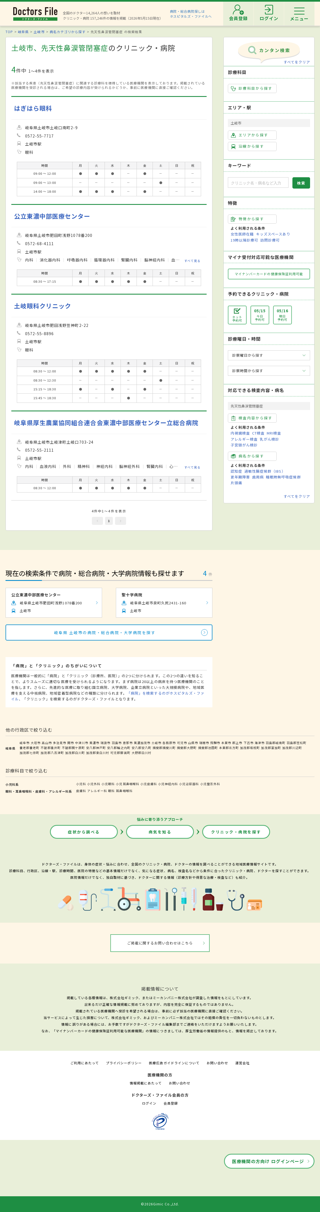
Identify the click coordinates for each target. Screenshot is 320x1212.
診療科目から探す (252, 88)
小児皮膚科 (148, 784)
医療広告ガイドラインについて (174, 1062)
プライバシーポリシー (124, 1062)
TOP (9, 31)
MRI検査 (274, 433)
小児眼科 (108, 784)
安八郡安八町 (141, 747)
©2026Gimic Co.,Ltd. (160, 1204)
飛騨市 (215, 742)
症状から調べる (84, 832)
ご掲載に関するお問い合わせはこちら (160, 943)
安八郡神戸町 (96, 747)
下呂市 (249, 742)
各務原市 (169, 742)
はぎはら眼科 (33, 108)
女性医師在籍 (242, 234)
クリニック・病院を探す (236, 832)
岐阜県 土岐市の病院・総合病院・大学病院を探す (105, 632)
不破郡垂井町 (50, 747)
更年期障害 (240, 477)
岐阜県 (23, 31)
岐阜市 (25, 742)
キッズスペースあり (273, 234)
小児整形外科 (210, 784)
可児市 (182, 742)
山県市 (193, 742)
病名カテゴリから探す (68, 31)
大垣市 (36, 742)
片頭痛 (236, 482)
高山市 (47, 742)
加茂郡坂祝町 (250, 747)
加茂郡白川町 (75, 752)
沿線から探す (247, 146)
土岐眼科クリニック (42, 305)
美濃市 (94, 742)
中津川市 (81, 742)
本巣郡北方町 (229, 747)
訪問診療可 (270, 240)
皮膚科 (81, 790)
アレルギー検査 (244, 439)
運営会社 (242, 1062)
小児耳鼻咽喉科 (127, 784)
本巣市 (226, 742)
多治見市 (59, 742)
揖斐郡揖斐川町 (164, 747)
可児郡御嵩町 (120, 752)
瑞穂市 (204, 742)
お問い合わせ (217, 1062)
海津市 (260, 742)
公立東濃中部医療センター (52, 216)
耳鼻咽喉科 (124, 790)
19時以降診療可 (244, 240)
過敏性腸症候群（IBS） (264, 471)
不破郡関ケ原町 (73, 747)
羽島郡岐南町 (276, 742)
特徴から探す (247, 219)
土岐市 (39, 31)
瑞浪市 (105, 742)
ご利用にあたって (84, 1062)
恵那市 (128, 742)
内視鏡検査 (240, 433)
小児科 (81, 784)
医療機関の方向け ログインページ (268, 1161)
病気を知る (160, 832)
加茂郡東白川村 (97, 752)
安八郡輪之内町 (118, 747)
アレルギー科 (97, 790)
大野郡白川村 (141, 752)
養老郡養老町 (29, 747)
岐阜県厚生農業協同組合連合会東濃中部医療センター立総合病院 (106, 422)
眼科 (111, 790)
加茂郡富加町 (271, 747)
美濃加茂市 (142, 742)
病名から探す (247, 456)
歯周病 (258, 477)
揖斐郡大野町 (187, 747)
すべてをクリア (297, 62)
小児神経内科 (168, 784)
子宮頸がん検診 (244, 445)
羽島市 (117, 742)
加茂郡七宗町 (29, 752)
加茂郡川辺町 (292, 747)
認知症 (236, 471)
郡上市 (237, 742)
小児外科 (93, 784)
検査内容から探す (252, 418)
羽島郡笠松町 (296, 742)
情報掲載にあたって (146, 1083)
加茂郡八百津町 (52, 752)
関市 (70, 742)
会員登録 (171, 1103)
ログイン (149, 1103)
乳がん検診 (269, 439)
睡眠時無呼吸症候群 (283, 477)
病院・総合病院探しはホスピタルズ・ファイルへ (191, 13)
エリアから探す (249, 135)
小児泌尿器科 (189, 784)
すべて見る (192, 260)
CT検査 (258, 433)
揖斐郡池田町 (208, 747)
